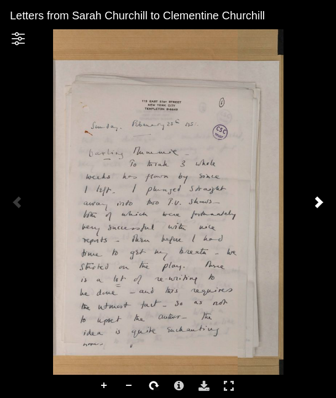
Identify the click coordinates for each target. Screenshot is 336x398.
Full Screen (229, 385)
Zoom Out (129, 386)
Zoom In (104, 386)
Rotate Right (154, 386)
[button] (18, 38)
